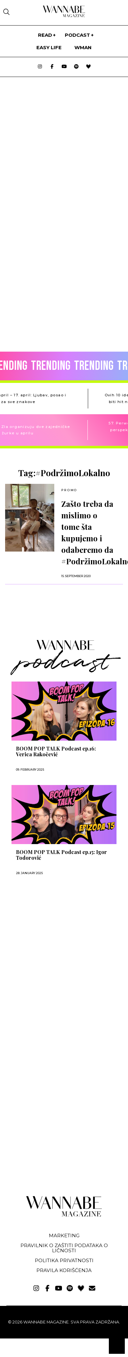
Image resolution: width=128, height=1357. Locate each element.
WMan (83, 47)
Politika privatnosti (64, 1260)
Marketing (64, 1235)
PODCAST (77, 35)
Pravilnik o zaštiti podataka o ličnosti (64, 1247)
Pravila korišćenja (64, 1270)
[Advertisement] (50, 950)
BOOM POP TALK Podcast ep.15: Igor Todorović (61, 855)
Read (45, 35)
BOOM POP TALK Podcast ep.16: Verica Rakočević (56, 751)
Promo (69, 490)
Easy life (49, 47)
